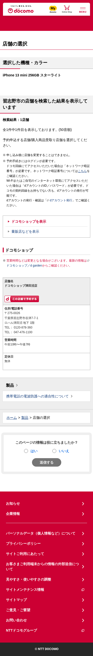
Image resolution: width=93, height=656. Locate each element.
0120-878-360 (23, 327)
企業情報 (13, 514)
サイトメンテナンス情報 (45, 590)
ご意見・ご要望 (18, 610)
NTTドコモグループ (45, 630)
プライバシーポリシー (23, 544)
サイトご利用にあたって (25, 554)
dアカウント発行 (59, 200)
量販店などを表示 (25, 231)
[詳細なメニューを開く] (83, 9)
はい (34, 451)
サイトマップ (16, 600)
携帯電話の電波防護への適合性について (37, 396)
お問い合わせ (16, 620)
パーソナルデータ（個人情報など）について (40, 533)
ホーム (11, 418)
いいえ (64, 451)
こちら (82, 171)
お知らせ (13, 503)
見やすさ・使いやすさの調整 (28, 579)
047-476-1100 (23, 332)
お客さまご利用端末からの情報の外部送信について (42, 566)
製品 (10, 385)
